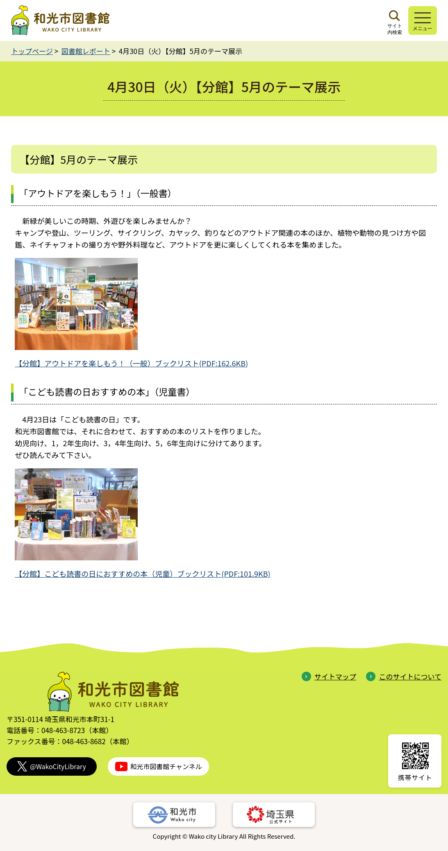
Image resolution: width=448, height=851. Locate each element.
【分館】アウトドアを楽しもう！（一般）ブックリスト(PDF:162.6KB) (131, 363)
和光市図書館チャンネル (158, 766)
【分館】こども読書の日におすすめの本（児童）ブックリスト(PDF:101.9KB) (142, 573)
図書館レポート (85, 51)
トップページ (32, 51)
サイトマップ (329, 676)
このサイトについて (403, 676)
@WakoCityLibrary (51, 766)
